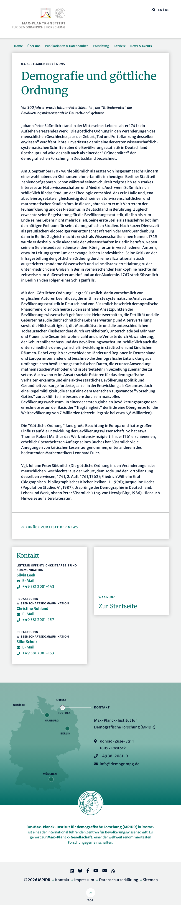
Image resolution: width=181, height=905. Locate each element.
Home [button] (18, 46)
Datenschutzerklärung (118, 880)
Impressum (84, 880)
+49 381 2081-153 (38, 653)
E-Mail (28, 580)
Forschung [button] (101, 46)
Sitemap (150, 880)
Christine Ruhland (32, 608)
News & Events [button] (141, 46)
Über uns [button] (34, 46)
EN (160, 10)
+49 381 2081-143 (38, 586)
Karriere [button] (120, 46)
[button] (154, 9)
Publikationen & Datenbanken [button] (67, 46)
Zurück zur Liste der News (52, 527)
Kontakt (62, 880)
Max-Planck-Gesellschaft (69, 837)
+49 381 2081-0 (114, 756)
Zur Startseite (118, 606)
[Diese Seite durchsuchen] (151, 10)
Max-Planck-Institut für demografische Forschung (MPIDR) (85, 827)
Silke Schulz (27, 641)
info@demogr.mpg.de (119, 764)
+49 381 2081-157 (38, 619)
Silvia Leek (26, 575)
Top (90, 900)
